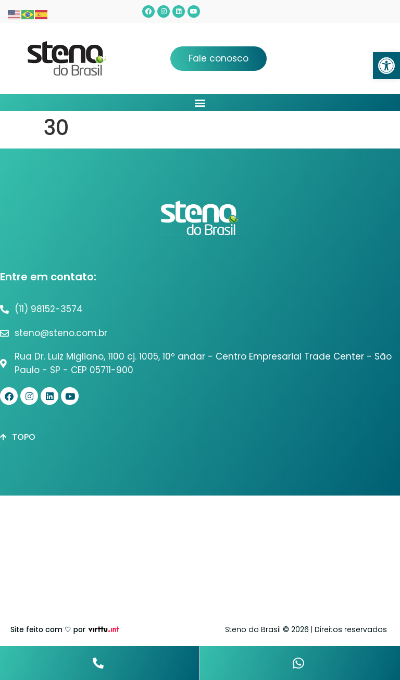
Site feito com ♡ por (47, 629)
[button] (386, 65)
